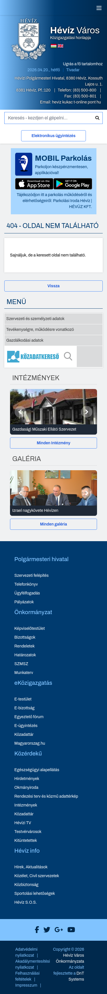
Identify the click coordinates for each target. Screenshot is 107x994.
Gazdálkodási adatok (24, 340)
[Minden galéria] (53, 524)
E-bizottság (24, 708)
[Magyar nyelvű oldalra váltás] (53, 46)
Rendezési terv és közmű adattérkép (46, 796)
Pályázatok (24, 602)
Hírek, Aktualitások (30, 867)
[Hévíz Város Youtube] (69, 930)
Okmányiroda (26, 787)
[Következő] (86, 412)
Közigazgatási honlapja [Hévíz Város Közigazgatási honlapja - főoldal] (75, 33)
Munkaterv (23, 673)
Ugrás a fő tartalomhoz (83, 64)
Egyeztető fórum (28, 717)
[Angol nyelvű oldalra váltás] (60, 46)
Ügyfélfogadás (27, 593)
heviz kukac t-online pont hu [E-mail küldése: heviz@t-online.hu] (76, 102)
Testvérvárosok (27, 832)
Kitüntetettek (25, 840)
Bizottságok (24, 637)
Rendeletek (24, 646)
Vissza (53, 286)
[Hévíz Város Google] (57, 930)
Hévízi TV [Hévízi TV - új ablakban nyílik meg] (22, 823)
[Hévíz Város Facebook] (35, 930)
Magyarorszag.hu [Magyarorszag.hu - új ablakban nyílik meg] (29, 743)
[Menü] (99, 8)
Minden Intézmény (53, 443)
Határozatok (25, 655)
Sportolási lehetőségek (34, 893)
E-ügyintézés (25, 726)
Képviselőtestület (29, 628)
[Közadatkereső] (53, 356)
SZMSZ (21, 664)
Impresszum (26, 985)
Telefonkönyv (26, 584)
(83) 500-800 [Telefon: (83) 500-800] (85, 90)
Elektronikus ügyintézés (53, 136)
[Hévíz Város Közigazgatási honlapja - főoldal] (28, 39)
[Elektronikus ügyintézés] (53, 137)
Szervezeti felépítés (31, 575)
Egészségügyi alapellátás (36, 770)
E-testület (22, 699)
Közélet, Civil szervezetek (36, 876)
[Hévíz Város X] (45, 930)
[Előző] (20, 412)
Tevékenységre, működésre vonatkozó (40, 329)
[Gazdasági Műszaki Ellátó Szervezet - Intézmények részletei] (53, 429)
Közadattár (23, 734)
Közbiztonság (26, 885)
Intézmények (25, 805)
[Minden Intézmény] (53, 443)
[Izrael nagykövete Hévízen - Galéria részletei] (53, 511)
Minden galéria (53, 524)
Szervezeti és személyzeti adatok (35, 319)
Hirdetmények (26, 779)
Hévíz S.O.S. (25, 902)
